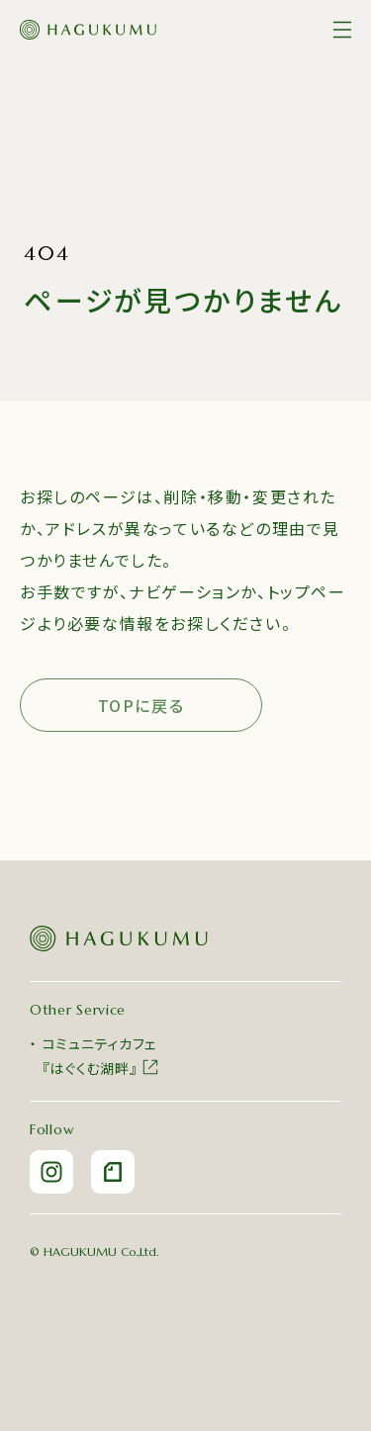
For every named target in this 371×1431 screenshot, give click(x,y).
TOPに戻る (141, 705)
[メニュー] (342, 29)
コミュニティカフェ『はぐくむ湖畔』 (101, 1055)
